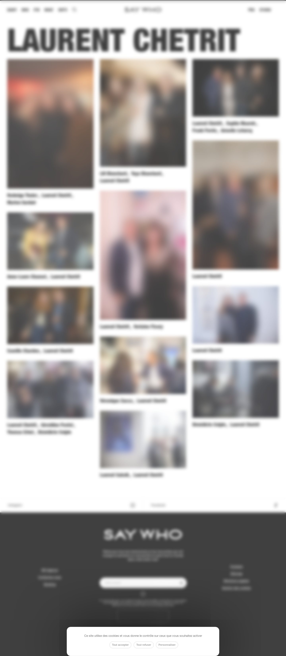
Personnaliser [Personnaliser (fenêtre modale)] (167, 644)
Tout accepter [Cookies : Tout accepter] (120, 644)
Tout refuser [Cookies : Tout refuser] (143, 644)
